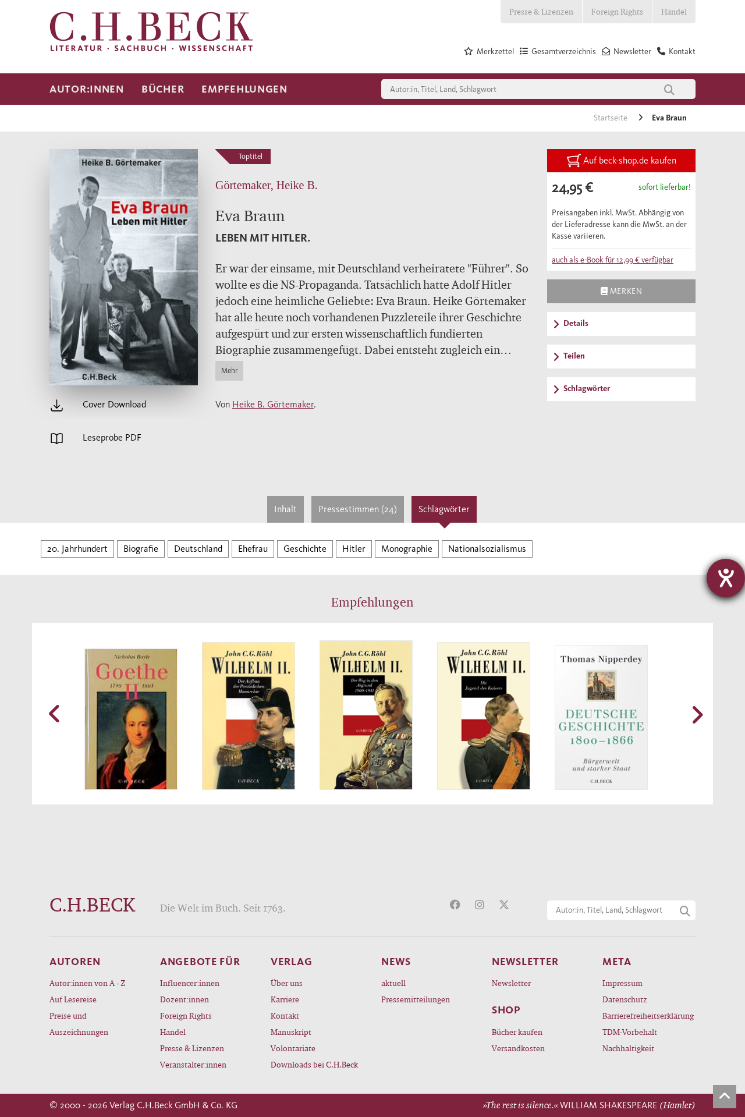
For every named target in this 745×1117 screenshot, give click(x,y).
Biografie (140, 548)
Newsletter (511, 983)
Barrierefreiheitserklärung (648, 1015)
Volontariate (293, 1048)
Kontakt (285, 1015)
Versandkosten (518, 1048)
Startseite (611, 118)
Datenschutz (624, 999)
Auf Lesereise (73, 999)
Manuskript (291, 1032)
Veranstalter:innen (193, 1064)
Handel (674, 11)
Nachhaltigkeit (628, 1048)
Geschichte (305, 548)
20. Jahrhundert (77, 548)
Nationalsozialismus (487, 548)
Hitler (354, 548)
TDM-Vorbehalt (629, 1032)
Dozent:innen (184, 999)
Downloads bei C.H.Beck (314, 1064)
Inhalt (285, 509)
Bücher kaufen (517, 1032)
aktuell (393, 983)
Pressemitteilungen (415, 999)
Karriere (285, 999)
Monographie (406, 548)
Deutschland (198, 548)
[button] (55, 713)
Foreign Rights (617, 11)
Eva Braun (669, 118)
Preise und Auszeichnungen (78, 1023)
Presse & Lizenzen (541, 11)
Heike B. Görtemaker (273, 404)
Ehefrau (253, 548)
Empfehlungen (244, 89)
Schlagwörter (444, 509)
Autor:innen (86, 89)
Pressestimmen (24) (357, 509)
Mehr (229, 370)
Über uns (287, 983)
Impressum (622, 983)
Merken (621, 291)
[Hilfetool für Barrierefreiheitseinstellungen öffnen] (726, 578)
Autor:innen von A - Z (87, 983)
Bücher (162, 89)
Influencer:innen (189, 983)
